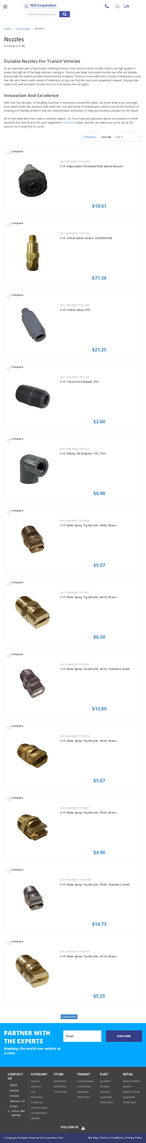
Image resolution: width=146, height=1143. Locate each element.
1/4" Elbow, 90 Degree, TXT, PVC (83, 453)
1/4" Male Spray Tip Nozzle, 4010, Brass (88, 597)
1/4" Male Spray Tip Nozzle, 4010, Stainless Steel (94, 669)
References (37, 1097)
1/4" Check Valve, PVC (75, 310)
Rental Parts (60, 1081)
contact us (68, 122)
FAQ (33, 1091)
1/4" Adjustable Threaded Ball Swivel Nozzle (91, 166)
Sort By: (107, 137)
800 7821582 (109, 6)
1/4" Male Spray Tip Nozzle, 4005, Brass (88, 525)
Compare (89, 137)
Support (35, 1081)
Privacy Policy (133, 1137)
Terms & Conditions (111, 1137)
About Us (36, 1086)
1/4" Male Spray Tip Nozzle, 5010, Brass (88, 956)
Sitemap (35, 1118)
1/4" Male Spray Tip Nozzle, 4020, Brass (88, 740)
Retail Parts (60, 1086)
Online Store (83, 1097)
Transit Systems (85, 1081)
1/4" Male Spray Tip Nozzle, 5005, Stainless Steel (94, 884)
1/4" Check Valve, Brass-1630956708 (86, 238)
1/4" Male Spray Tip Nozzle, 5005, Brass (88, 812)
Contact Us (37, 1102)
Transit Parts (60, 1091)
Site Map (93, 1137)
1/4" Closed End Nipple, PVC (79, 381)
